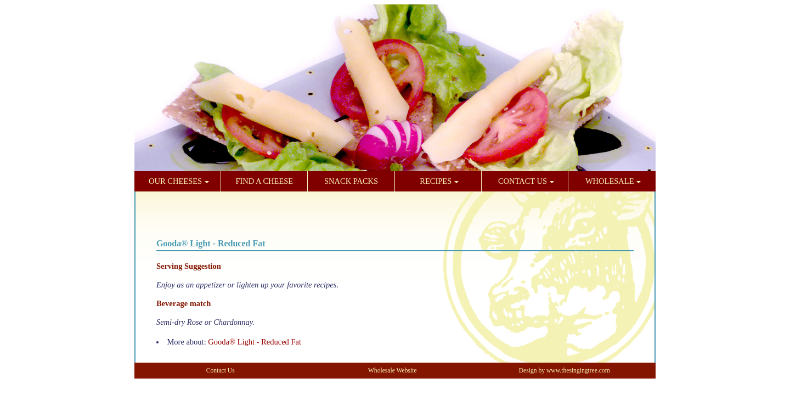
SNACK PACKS (351, 181)
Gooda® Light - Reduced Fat (254, 341)
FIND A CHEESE (264, 181)
